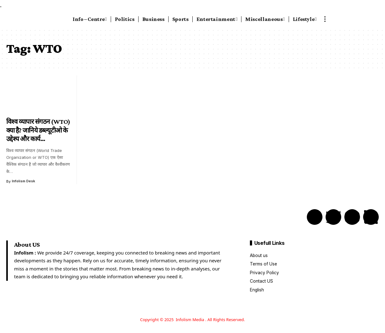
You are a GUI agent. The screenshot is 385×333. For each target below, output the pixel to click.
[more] (325, 19)
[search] (362, 19)
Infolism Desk (24, 181)
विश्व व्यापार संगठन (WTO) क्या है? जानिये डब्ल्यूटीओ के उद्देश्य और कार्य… (38, 130)
